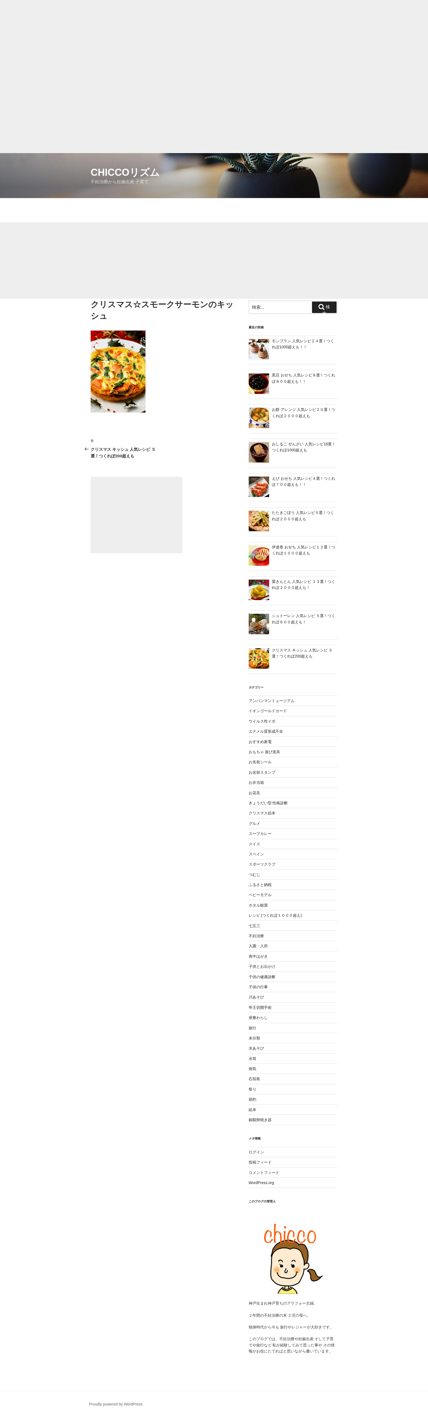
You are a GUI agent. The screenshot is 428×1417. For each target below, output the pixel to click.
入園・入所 (258, 946)
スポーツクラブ (262, 864)
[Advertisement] (164, 38)
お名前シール (260, 762)
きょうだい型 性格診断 (268, 803)
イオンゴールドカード (268, 711)
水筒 (252, 1058)
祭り (252, 1089)
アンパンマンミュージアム (272, 701)
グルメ (254, 823)
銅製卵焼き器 (260, 1120)
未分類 (254, 1038)
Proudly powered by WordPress (116, 1404)
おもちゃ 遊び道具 (264, 752)
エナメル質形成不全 (266, 731)
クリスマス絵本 (262, 813)
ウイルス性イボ (262, 721)
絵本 (252, 1110)
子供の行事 (258, 987)
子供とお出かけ (262, 966)
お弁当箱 (256, 782)
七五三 (254, 926)
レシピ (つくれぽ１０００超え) (275, 915)
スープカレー (260, 833)
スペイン (256, 854)
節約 (252, 1099)
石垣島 (254, 1079)
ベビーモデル (260, 895)
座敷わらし (258, 1017)
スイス (254, 844)
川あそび (256, 997)
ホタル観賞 (258, 905)
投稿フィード (260, 1162)
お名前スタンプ (262, 772)
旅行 (252, 1028)
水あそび (256, 1048)
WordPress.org (261, 1183)
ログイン (256, 1152)
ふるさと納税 (260, 885)
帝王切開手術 (260, 1007)
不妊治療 (256, 936)
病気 (252, 1069)
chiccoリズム (125, 172)
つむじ (254, 874)
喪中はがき (258, 956)
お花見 (254, 793)
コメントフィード (264, 1172)
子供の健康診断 (262, 977)
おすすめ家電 (260, 742)
